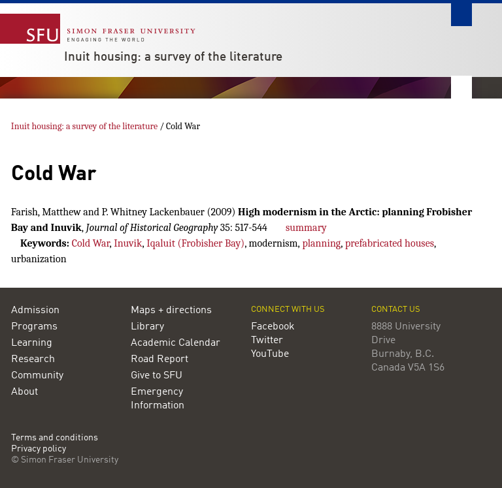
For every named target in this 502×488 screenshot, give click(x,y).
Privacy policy (38, 449)
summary (306, 228)
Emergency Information (157, 399)
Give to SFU (156, 376)
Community (37, 376)
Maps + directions (171, 310)
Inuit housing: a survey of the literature (173, 57)
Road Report (159, 359)
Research (33, 359)
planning (321, 243)
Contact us (395, 309)
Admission (35, 310)
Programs (34, 327)
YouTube (270, 354)
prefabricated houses (389, 243)
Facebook (273, 327)
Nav (461, 87)
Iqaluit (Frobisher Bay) (195, 243)
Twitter (267, 340)
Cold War (91, 243)
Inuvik (128, 243)
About (24, 392)
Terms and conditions (54, 438)
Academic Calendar (175, 343)
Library (147, 327)
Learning (31, 343)
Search (461, 14)
